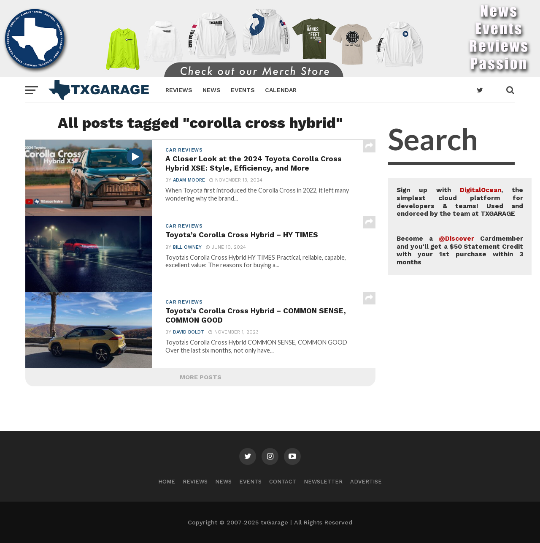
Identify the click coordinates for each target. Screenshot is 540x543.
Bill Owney (187, 247)
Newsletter (323, 481)
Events (243, 90)
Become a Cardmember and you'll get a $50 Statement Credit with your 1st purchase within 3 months (460, 250)
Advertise (366, 481)
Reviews (178, 90)
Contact (282, 481)
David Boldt (188, 332)
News (211, 90)
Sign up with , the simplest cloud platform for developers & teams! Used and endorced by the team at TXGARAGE (460, 201)
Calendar (281, 90)
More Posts (200, 377)
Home (166, 481)
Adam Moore (189, 180)
